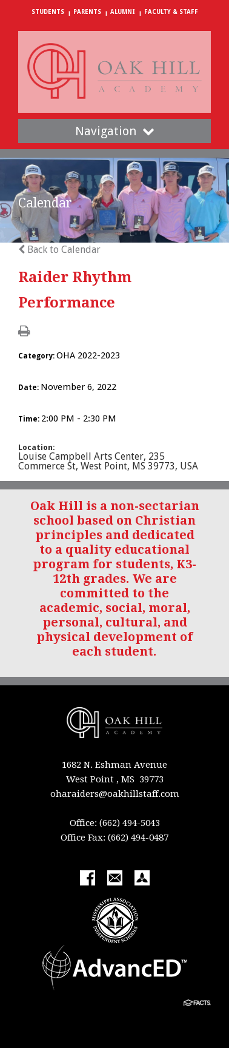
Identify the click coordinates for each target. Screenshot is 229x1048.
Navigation (114, 131)
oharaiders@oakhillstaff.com (114, 793)
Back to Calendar (59, 249)
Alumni (122, 11)
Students (48, 11)
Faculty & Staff (171, 11)
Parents (87, 11)
